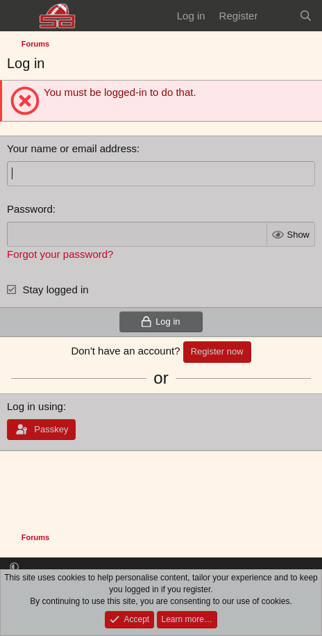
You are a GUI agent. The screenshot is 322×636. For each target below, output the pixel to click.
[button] (14, 567)
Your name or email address (72, 148)
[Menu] (19, 16)
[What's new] (277, 15)
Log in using (35, 406)
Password (30, 209)
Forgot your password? (60, 254)
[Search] (305, 15)
